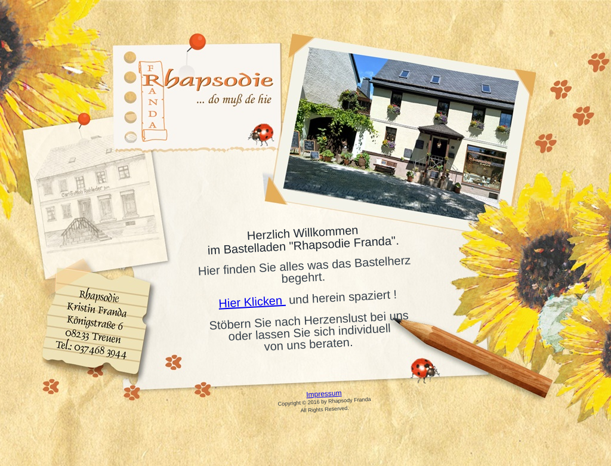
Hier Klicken (252, 302)
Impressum (324, 393)
